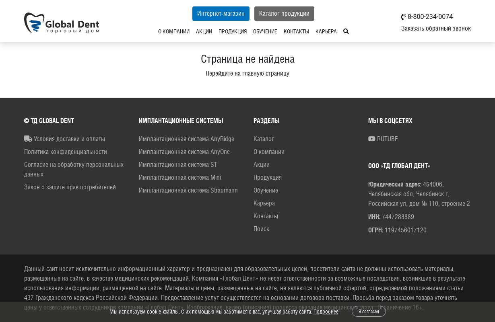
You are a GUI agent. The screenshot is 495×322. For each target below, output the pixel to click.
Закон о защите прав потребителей (70, 187)
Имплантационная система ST (178, 164)
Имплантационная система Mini (180, 177)
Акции (204, 31)
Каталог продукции (284, 13)
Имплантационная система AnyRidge (186, 139)
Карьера (326, 31)
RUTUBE (383, 139)
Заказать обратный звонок (436, 28)
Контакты (296, 31)
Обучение (265, 31)
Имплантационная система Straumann (188, 190)
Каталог (264, 139)
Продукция (233, 31)
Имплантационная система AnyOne (184, 152)
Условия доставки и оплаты (64, 139)
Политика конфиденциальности (65, 152)
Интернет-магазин (221, 13)
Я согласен (369, 311)
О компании (174, 31)
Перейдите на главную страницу (247, 73)
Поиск (261, 229)
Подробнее (326, 311)
